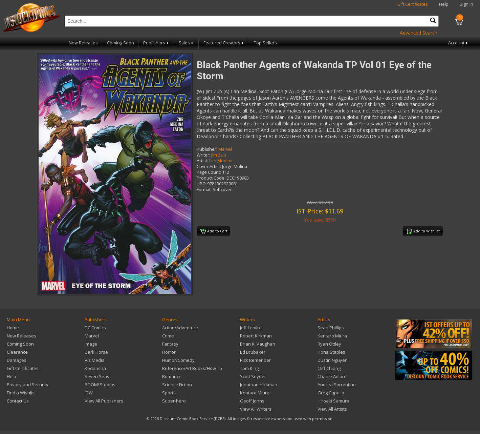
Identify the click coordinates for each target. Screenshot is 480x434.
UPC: (201, 184)
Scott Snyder (253, 376)
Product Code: (211, 178)
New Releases (83, 43)
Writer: (203, 155)
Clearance (17, 352)
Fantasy (170, 344)
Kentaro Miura (254, 393)
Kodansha (95, 368)
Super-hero (174, 401)
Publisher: (207, 149)
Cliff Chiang (329, 368)
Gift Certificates (412, 4)
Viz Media (95, 360)
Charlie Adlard (332, 376)
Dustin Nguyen (333, 360)
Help (444, 4)
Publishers (156, 43)
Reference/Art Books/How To (192, 368)
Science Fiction (177, 384)
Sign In (466, 4)
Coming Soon (120, 43)
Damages (16, 360)
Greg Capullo (331, 393)
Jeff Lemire (251, 328)
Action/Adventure (180, 328)
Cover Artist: (209, 166)
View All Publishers (104, 401)
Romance (171, 376)
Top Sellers (265, 43)
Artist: (202, 161)
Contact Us (18, 401)
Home (13, 328)
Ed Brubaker (252, 352)
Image (91, 344)
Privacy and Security (27, 384)
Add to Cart (213, 231)
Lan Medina (221, 161)
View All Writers (255, 409)
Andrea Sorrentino (337, 384)
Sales (186, 43)
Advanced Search (418, 32)
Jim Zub (218, 155)
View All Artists (332, 409)
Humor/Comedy (178, 360)
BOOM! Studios (100, 384)
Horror (169, 352)
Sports (169, 393)
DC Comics (95, 328)
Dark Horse (96, 352)
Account (458, 43)
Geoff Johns (252, 401)
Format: (204, 189)
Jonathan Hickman (258, 384)
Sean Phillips (331, 328)
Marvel (225, 149)
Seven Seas (97, 376)
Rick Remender (255, 360)
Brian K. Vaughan (257, 344)
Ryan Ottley (329, 344)
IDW (89, 393)
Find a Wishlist (21, 393)
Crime (168, 336)
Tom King (249, 368)
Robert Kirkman (256, 336)
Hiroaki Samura (333, 401)
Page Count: (209, 172)
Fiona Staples (331, 352)
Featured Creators (224, 43)
